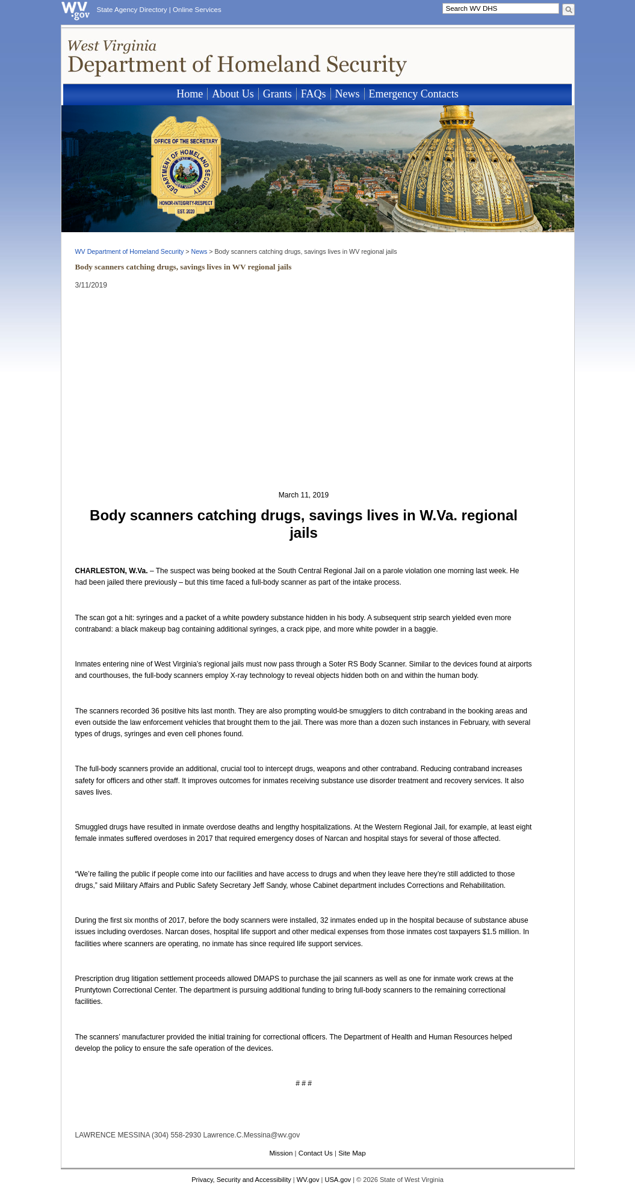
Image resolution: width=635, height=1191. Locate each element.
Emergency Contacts (414, 94)
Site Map (351, 1153)
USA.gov (337, 1179)
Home (189, 94)
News (347, 94)
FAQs (313, 94)
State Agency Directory (132, 9)
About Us (233, 94)
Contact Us (316, 1153)
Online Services (197, 9)
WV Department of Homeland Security (129, 251)
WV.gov (308, 1179)
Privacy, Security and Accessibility (241, 1179)
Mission (281, 1153)
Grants (277, 94)
